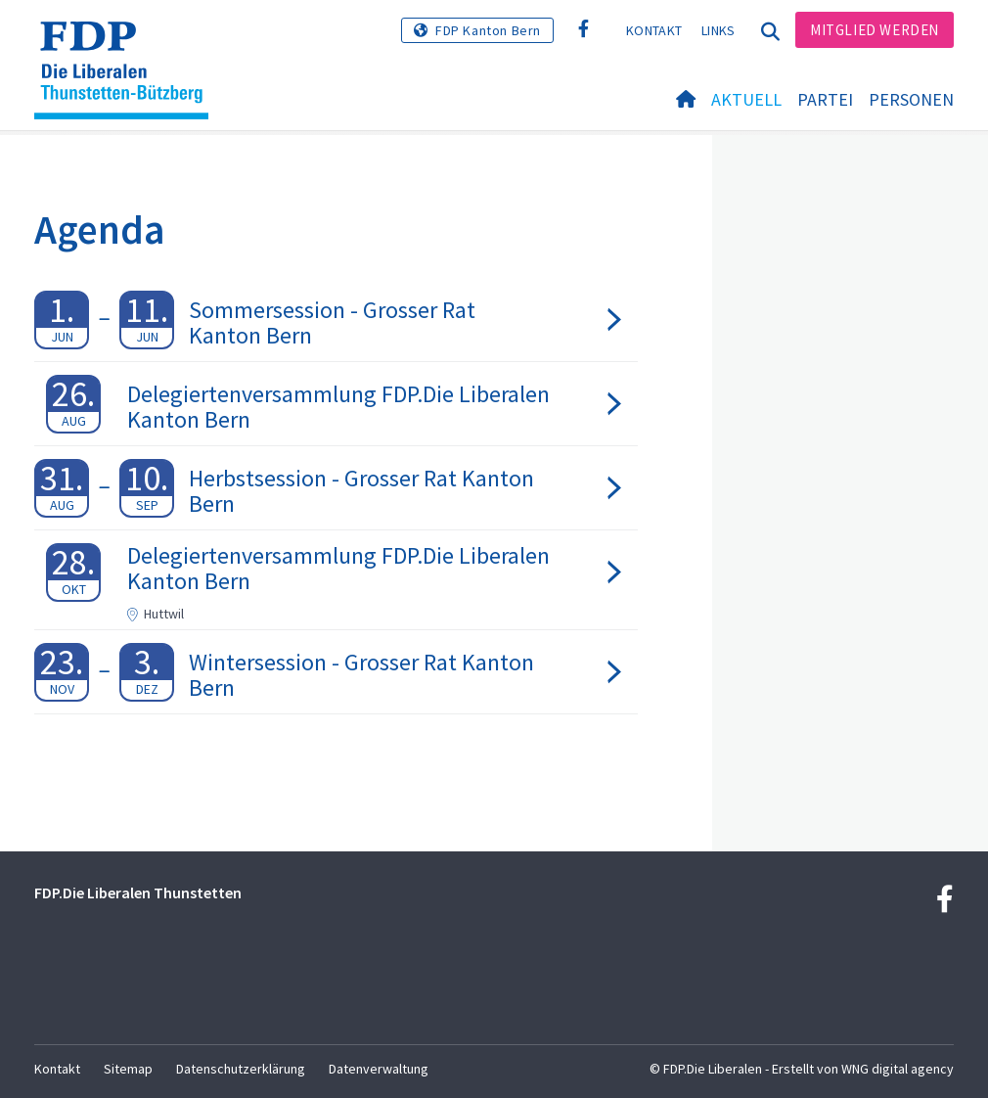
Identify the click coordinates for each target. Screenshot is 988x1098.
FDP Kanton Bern (488, 30)
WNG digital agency (897, 1068)
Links (718, 30)
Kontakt (654, 30)
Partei (825, 99)
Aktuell (746, 99)
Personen (911, 99)
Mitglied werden (874, 30)
